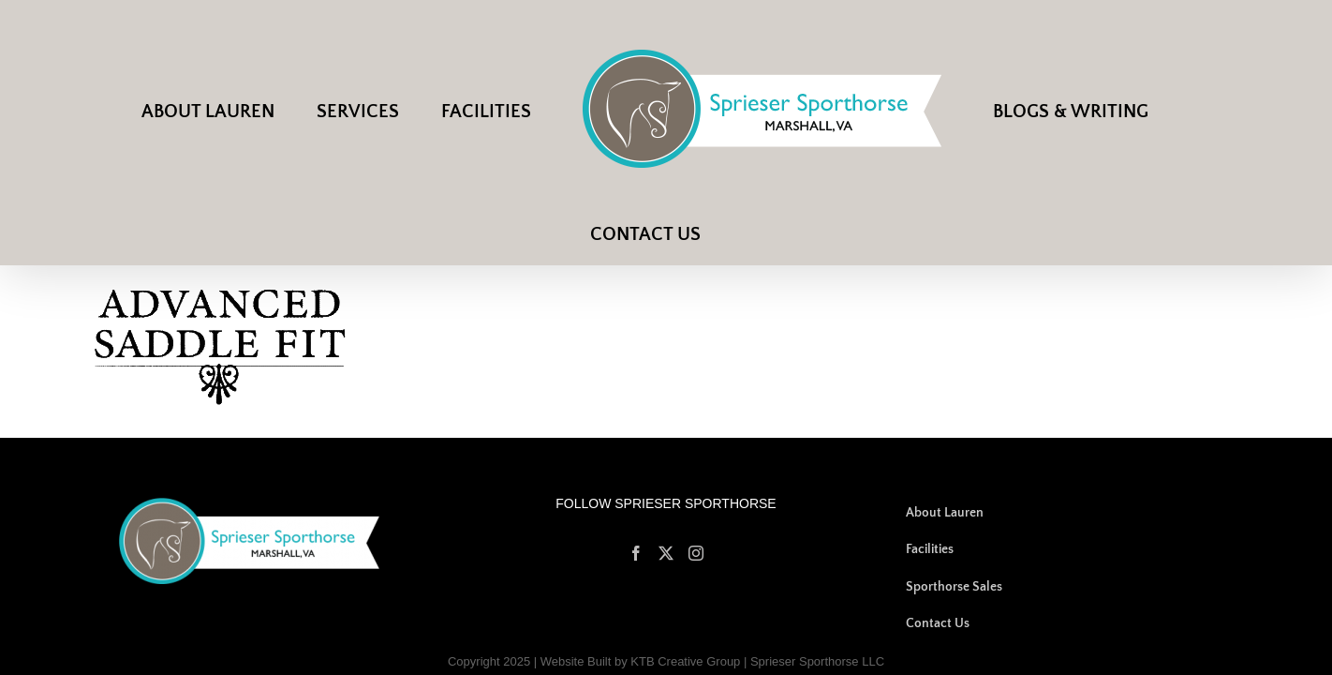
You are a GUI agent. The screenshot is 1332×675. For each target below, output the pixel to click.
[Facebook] (636, 504)
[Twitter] (666, 504)
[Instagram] (695, 504)
